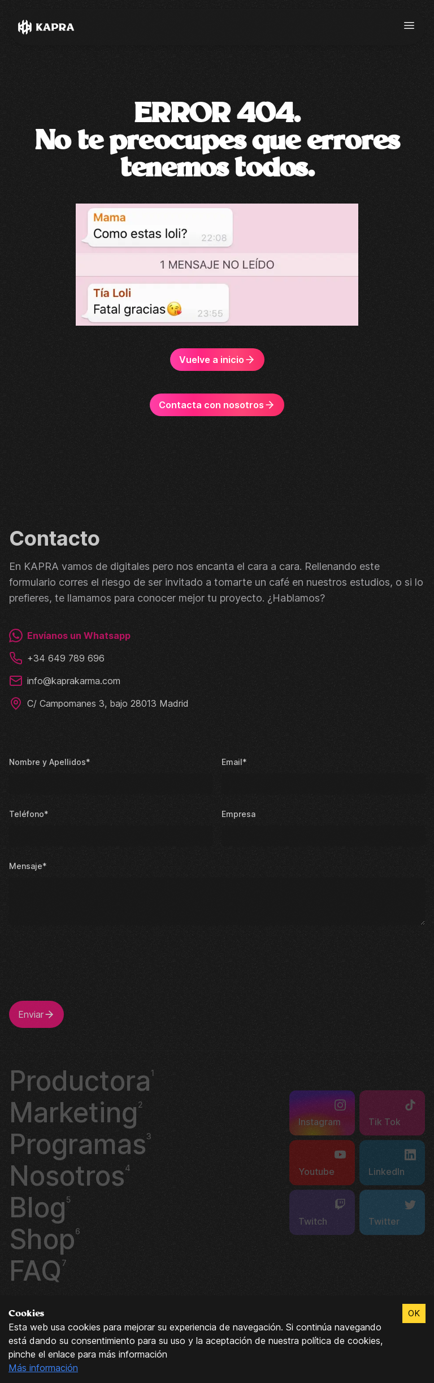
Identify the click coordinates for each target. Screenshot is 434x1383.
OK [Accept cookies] (413, 1313)
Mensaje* (27, 865)
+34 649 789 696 (55, 657)
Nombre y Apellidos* (48, 761)
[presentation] (95, 969)
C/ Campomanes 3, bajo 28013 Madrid (100, 702)
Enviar (37, 1013)
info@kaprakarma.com (66, 679)
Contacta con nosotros (217, 404)
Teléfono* (27, 813)
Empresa (238, 813)
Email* (234, 761)
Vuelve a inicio (217, 359)
